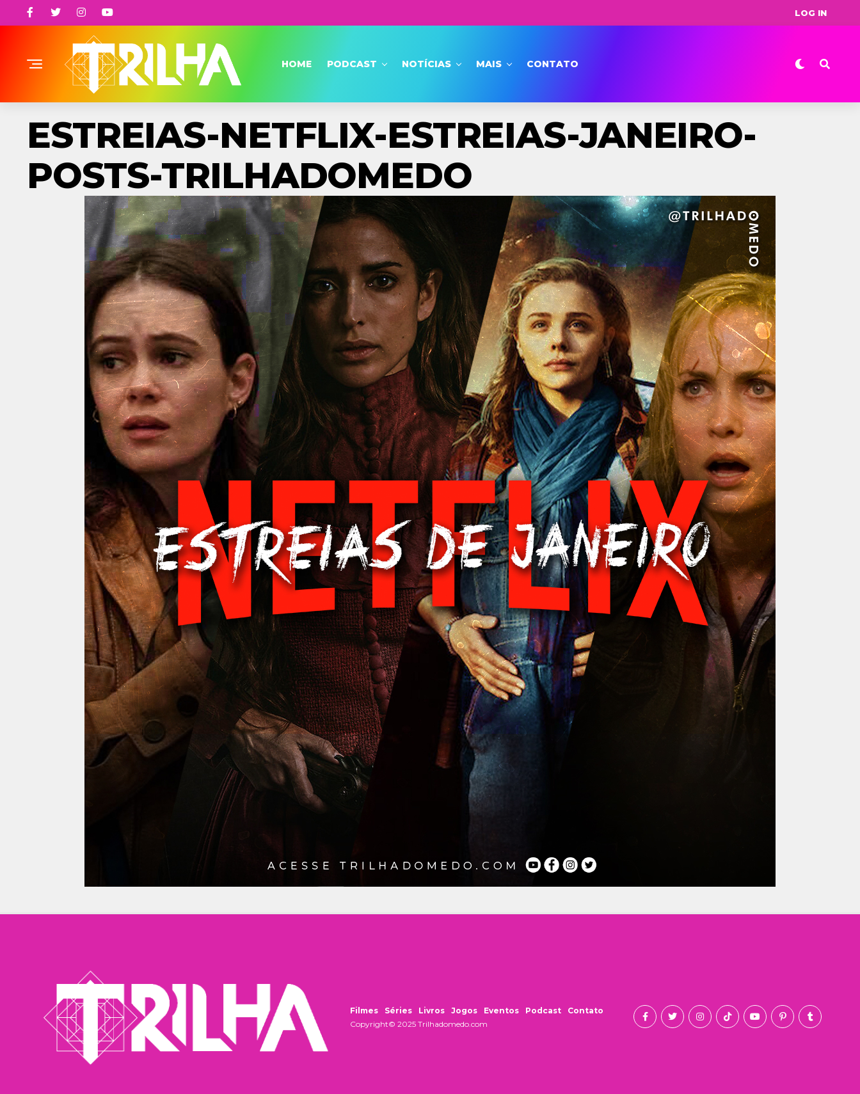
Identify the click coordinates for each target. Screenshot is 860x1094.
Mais (489, 64)
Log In (811, 13)
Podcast (352, 64)
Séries (398, 1010)
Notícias (426, 64)
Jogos (464, 1010)
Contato (552, 64)
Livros (431, 1010)
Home (297, 64)
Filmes (364, 1010)
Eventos (501, 1010)
